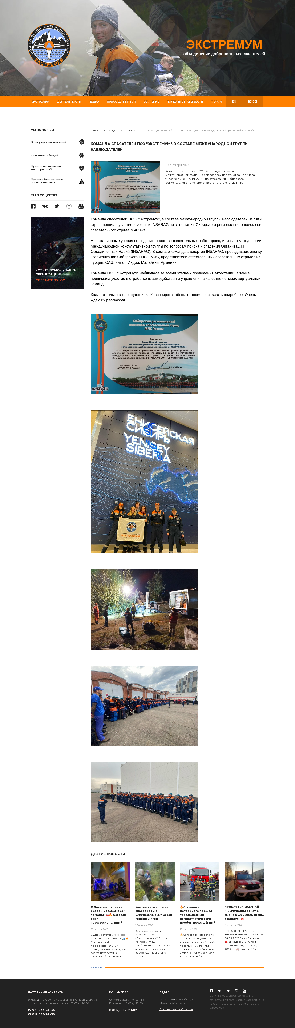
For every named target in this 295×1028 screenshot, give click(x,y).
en (234, 101)
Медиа (93, 101)
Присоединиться (121, 101)
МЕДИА (112, 130)
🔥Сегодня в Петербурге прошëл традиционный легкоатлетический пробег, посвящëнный (197, 914)
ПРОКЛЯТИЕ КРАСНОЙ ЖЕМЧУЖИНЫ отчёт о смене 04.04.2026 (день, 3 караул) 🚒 (244, 912)
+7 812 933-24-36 (41, 1014)
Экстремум (40, 101)
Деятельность (69, 101)
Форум (216, 101)
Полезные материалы (185, 101)
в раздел (96, 966)
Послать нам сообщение (176, 1009)
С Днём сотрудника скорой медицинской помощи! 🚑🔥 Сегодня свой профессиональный (109, 914)
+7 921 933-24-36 (41, 1010)
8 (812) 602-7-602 (123, 1010)
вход (252, 101)
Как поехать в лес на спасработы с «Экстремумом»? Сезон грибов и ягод (153, 912)
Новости (131, 130)
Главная (95, 130)
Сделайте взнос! (60, 275)
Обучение (151, 101)
